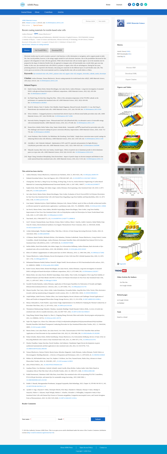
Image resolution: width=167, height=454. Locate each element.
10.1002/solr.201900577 (92, 184)
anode (97, 73)
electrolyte (103, 73)
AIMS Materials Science (29, 20)
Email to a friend (122, 317)
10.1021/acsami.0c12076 (33, 227)
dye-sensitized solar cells (40, 73)
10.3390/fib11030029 (98, 355)
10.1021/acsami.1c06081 (38, 327)
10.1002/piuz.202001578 (90, 174)
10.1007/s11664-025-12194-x (68, 398)
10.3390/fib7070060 (67, 243)
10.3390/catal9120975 (40, 191)
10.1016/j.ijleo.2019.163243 (77, 249)
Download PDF (57, 50)
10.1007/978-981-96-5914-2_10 (36, 386)
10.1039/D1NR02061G (91, 293)
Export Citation (131, 79)
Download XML (131, 73)
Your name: (26, 419)
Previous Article (90, 21)
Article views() (123, 51)
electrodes (86, 73)
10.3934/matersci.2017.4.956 (64, 116)
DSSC (51, 73)
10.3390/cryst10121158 (41, 200)
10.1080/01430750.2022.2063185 (36, 348)
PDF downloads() (124, 54)
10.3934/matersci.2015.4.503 (92, 109)
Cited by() (121, 56)
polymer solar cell (59, 73)
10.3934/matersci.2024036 (42, 132)
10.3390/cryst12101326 (65, 305)
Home (108, 5)
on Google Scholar (122, 300)
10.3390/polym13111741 (79, 287)
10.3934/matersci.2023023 (39, 102)
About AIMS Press (66, 447)
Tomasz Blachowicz (44, 34)
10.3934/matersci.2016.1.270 (85, 123)
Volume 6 (29, 23)
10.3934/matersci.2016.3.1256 (94, 139)
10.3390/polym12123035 (55, 215)
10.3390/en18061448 (88, 371)
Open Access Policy (86, 447)
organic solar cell (70, 73)
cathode (92, 73)
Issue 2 (34, 23)
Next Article (102, 21)
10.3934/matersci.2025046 (91, 145)
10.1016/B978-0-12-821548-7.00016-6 (84, 178)
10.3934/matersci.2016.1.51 (94, 159)
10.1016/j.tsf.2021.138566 (98, 206)
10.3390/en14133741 (89, 339)
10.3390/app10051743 (40, 259)
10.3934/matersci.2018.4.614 (84, 152)
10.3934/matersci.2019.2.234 (54, 23)
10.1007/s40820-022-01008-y (92, 299)
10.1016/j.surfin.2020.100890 (50, 265)
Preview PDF (131, 68)
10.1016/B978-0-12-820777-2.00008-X (63, 218)
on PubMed (120, 303)
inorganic (79, 73)
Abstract (27, 50)
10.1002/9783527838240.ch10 (53, 364)
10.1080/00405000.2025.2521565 (36, 380)
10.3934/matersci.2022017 (39, 93)
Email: (61, 419)
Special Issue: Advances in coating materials (35, 44)
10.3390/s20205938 (43, 234)
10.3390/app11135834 (50, 280)
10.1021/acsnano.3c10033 (65, 361)
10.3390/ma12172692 (97, 252)
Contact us (103, 447)
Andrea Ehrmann (27, 34)
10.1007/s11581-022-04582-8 (80, 312)
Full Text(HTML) (40, 50)
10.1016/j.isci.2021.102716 (52, 318)
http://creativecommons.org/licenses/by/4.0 (41, 432)
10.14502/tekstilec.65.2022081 (90, 333)
